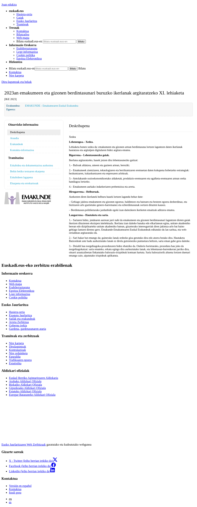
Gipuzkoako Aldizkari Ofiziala (27, 388)
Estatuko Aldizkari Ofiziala (25, 391)
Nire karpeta (16, 75)
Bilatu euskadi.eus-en (29, 41)
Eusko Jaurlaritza (26, 21)
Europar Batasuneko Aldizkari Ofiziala (32, 394)
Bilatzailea (22, 34)
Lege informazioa (19, 294)
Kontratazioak (17, 350)
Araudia (14, 138)
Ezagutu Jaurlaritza (20, 315)
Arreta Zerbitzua (19, 322)
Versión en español (20, 485)
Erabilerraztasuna (26, 48)
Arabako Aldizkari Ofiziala (25, 381)
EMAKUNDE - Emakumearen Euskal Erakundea (51, 105)
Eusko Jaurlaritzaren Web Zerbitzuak (23, 444)
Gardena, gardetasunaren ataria (27, 328)
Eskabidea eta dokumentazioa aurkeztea (31, 165)
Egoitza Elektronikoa (29, 58)
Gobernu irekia (18, 325)
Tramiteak (22, 24)
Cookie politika (25, 55)
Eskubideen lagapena (21, 177)
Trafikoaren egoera (20, 360)
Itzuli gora (15, 492)
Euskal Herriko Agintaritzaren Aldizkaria (33, 378)
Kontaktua (22, 31)
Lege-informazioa (27, 51)
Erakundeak (16, 144)
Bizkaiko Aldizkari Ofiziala (25, 384)
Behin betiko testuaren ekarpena (27, 171)
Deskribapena (17, 132)
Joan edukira (9, 4)
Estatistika (15, 363)
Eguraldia (15, 356)
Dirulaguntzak (17, 346)
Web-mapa (22, 37)
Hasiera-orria (24, 14)
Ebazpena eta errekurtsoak (24, 183)
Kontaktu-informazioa (22, 150)
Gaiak (20, 17)
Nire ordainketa (18, 353)
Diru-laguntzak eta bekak (16, 81)
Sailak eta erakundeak (22, 318)
